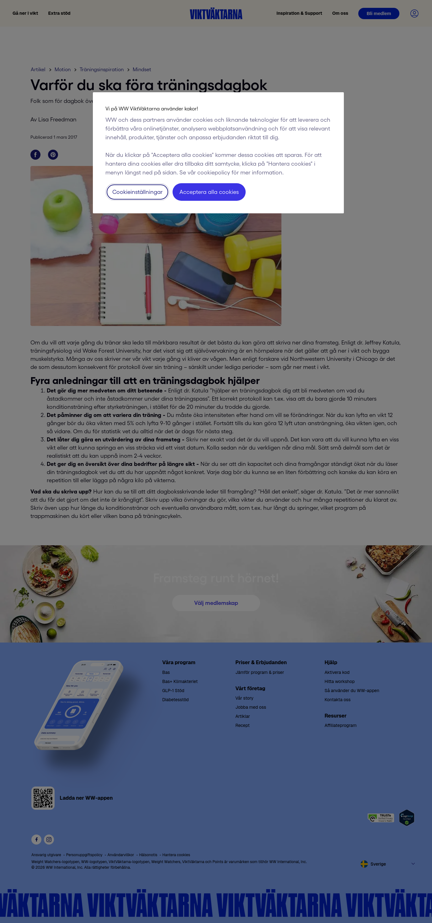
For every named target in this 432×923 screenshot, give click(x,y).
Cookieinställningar (137, 192)
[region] (218, 152)
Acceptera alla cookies (209, 192)
